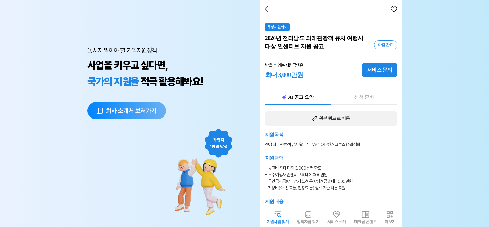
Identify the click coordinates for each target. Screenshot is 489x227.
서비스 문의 (381, 70)
